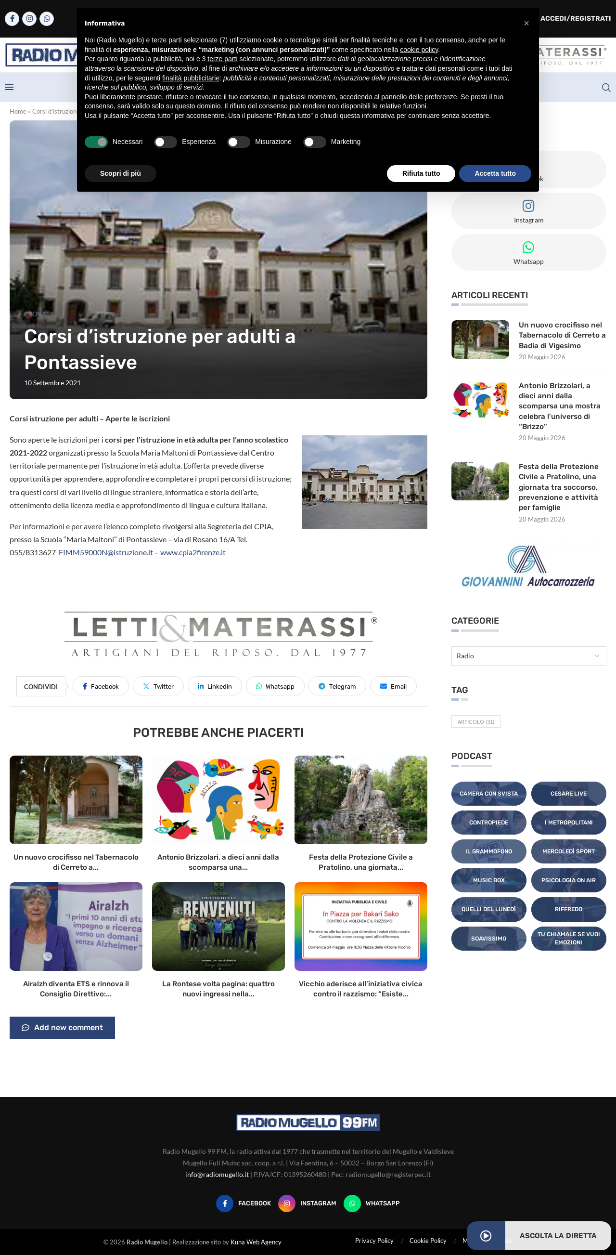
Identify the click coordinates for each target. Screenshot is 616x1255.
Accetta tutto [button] (495, 173)
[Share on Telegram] (337, 685)
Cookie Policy (428, 1240)
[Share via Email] (393, 685)
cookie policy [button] (419, 49)
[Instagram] (29, 19)
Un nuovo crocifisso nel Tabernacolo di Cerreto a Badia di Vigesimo (561, 336)
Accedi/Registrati (570, 18)
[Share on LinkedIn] (215, 685)
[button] (526, 23)
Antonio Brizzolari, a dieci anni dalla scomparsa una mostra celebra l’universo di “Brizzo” (561, 409)
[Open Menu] (9, 87)
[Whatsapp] (46, 19)
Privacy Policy (374, 1240)
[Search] (606, 87)
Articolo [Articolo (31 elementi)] (476, 728)
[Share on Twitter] (158, 685)
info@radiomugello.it (217, 1174)
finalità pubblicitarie (190, 78)
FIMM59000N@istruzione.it (106, 552)
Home (18, 111)
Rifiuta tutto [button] (421, 173)
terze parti (222, 59)
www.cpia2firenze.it (193, 552)
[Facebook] (12, 19)
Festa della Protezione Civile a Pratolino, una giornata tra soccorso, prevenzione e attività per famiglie (560, 492)
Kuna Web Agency (256, 1242)
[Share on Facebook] (101, 685)
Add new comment (62, 1028)
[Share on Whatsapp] (275, 685)
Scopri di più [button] (120, 173)
